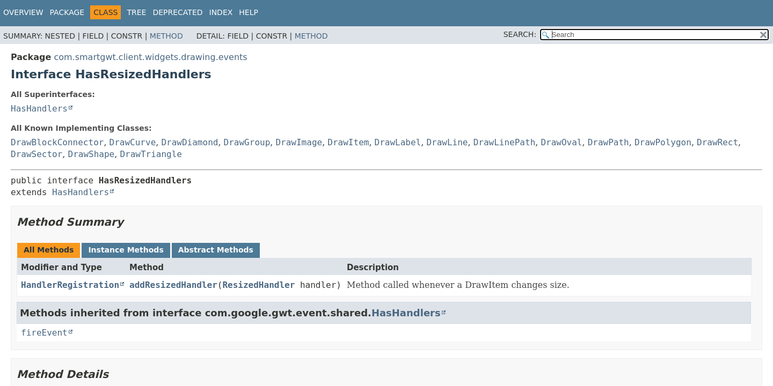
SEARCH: (520, 34)
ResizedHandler (258, 285)
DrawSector (36, 154)
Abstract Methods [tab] (215, 250)
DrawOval (561, 142)
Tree (136, 12)
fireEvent (44, 333)
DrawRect (717, 142)
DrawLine (447, 142)
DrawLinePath (504, 142)
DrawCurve (133, 142)
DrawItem (348, 142)
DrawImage (298, 142)
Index (221, 12)
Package (67, 12)
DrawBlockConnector (57, 142)
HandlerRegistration (70, 285)
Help (248, 12)
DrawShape (91, 154)
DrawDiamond (189, 142)
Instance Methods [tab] (125, 250)
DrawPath (608, 142)
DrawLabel (398, 142)
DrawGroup (247, 142)
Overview (23, 12)
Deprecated (177, 12)
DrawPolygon (663, 142)
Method (166, 36)
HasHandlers (39, 108)
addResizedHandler (173, 285)
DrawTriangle (151, 154)
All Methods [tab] (49, 250)
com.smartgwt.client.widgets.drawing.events (150, 57)
